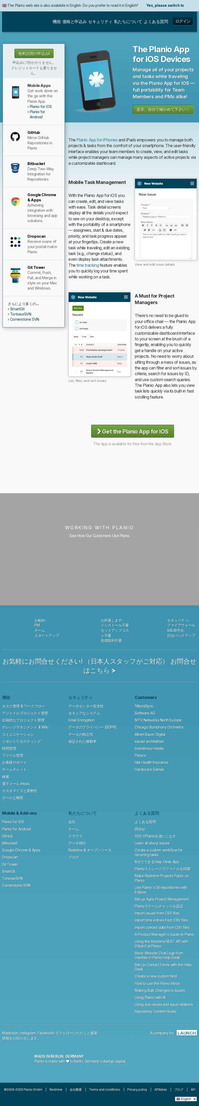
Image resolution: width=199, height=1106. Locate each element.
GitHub (7, 836)
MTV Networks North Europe (158, 720)
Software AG (145, 713)
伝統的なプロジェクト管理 (23, 720)
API (193, 1089)
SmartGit (17, 309)
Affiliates (160, 1089)
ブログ (73, 857)
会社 (71, 822)
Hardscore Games (149, 769)
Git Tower (10, 864)
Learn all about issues (152, 843)
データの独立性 (80, 734)
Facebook (46, 1033)
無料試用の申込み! (33, 53)
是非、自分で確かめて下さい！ (163, 109)
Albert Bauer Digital (150, 734)
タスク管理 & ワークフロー (23, 706)
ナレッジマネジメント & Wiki (25, 727)
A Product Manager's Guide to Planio (164, 934)
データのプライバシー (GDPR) (92, 727)
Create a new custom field (156, 976)
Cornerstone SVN (24, 319)
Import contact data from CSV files (162, 927)
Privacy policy (137, 1089)
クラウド (75, 836)
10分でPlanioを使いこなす (155, 836)
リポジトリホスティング (21, 741)
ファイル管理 (12, 755)
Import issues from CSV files (157, 913)
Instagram (27, 1033)
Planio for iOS (41, 106)
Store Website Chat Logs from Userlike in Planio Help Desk (159, 955)
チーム (73, 829)
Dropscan (10, 857)
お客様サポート (14, 762)
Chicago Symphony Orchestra (159, 727)
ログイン (182, 21)
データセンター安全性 (86, 706)
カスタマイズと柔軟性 (19, 790)
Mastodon (10, 1033)
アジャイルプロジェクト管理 (25, 713)
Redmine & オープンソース (89, 850)
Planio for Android (37, 114)
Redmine (55, 1089)
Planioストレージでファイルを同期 (162, 869)
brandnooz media (149, 748)
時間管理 (9, 748)
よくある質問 (145, 822)
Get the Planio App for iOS (132, 431)
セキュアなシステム (84, 713)
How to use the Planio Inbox (157, 983)
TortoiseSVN (20, 314)
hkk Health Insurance (151, 762)
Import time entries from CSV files (161, 920)
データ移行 (77, 843)
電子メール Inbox (16, 783)
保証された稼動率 (82, 741)
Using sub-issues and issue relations (164, 1004)
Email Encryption (81, 720)
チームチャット (14, 769)
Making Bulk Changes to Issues (160, 990)
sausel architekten (149, 741)
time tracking (87, 265)
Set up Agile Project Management (162, 899)
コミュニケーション (18, 734)
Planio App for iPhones (96, 139)
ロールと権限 (12, 797)
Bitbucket (9, 843)
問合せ (140, 829)
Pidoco (140, 755)
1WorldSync (144, 706)
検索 (5, 776)
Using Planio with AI (150, 997)
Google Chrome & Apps (21, 850)
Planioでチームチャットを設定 (159, 906)
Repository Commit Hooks (156, 1011)
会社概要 (76, 1089)
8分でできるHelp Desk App (157, 862)
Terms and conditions (104, 1089)
